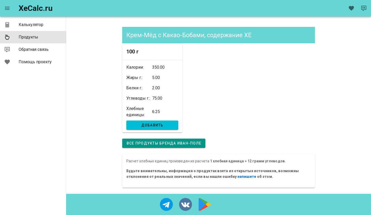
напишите (246, 176)
